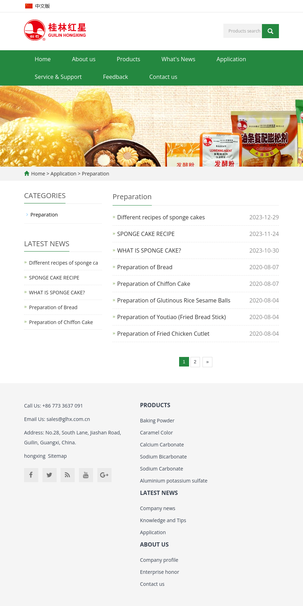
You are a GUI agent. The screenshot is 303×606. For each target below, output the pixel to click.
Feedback (115, 77)
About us (84, 59)
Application (231, 59)
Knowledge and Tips (163, 520)
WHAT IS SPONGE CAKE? (149, 250)
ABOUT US (154, 544)
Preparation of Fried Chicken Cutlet (163, 333)
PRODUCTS (155, 405)
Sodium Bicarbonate (163, 456)
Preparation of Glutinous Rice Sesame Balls (173, 300)
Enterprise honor (159, 572)
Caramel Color (156, 432)
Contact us (163, 77)
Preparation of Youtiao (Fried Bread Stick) (171, 317)
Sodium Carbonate (161, 468)
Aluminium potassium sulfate (174, 480)
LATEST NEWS (159, 493)
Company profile (159, 559)
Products (128, 59)
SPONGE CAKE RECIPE (146, 234)
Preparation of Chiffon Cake (153, 284)
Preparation (95, 173)
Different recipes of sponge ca (63, 262)
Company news (158, 508)
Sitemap (57, 455)
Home (43, 59)
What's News (178, 59)
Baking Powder (157, 420)
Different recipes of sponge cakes (161, 217)
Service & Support (58, 77)
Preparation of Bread (144, 267)
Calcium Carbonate (162, 444)
